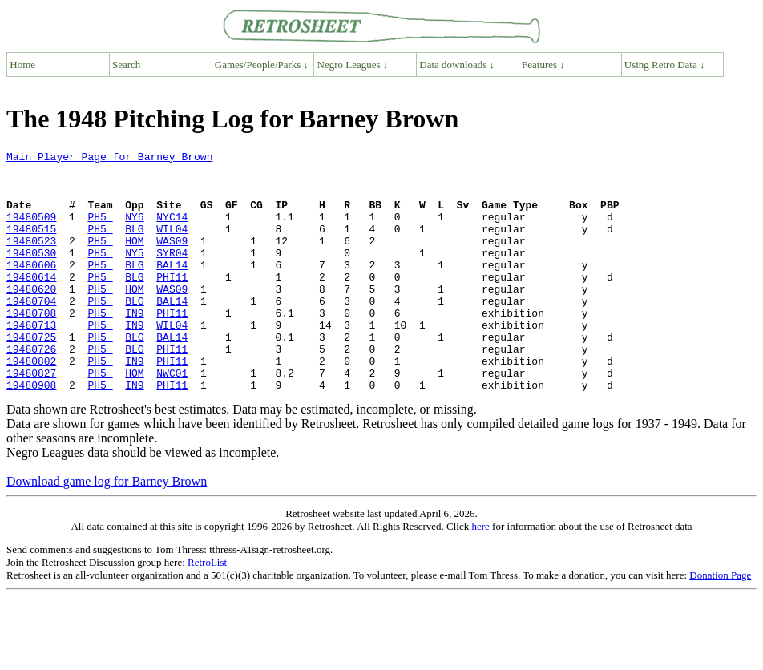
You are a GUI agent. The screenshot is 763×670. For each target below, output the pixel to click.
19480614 (31, 303)
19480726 (31, 389)
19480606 (31, 288)
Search (126, 65)
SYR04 (172, 274)
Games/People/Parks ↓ (262, 65)
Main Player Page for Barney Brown (109, 158)
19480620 (31, 317)
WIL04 (172, 245)
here (480, 574)
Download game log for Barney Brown (106, 529)
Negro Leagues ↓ (353, 65)
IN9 (134, 346)
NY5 (134, 274)
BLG (134, 245)
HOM (134, 259)
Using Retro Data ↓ (664, 65)
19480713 (31, 360)
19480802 (31, 404)
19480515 (31, 245)
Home (22, 65)
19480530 (31, 274)
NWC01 (172, 418)
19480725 (31, 375)
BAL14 (172, 288)
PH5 (99, 231)
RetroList (207, 610)
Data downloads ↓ (457, 65)
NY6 (134, 231)
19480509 (31, 231)
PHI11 (172, 303)
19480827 (31, 418)
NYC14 (172, 231)
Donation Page (720, 623)
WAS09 (172, 259)
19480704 (31, 332)
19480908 (31, 433)
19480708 (31, 346)
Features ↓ (543, 65)
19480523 (31, 259)
